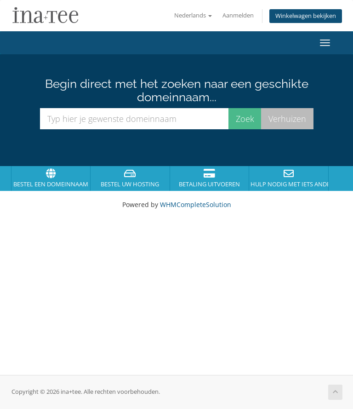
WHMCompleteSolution (195, 204)
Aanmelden (238, 15)
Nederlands (193, 15)
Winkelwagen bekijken (305, 16)
